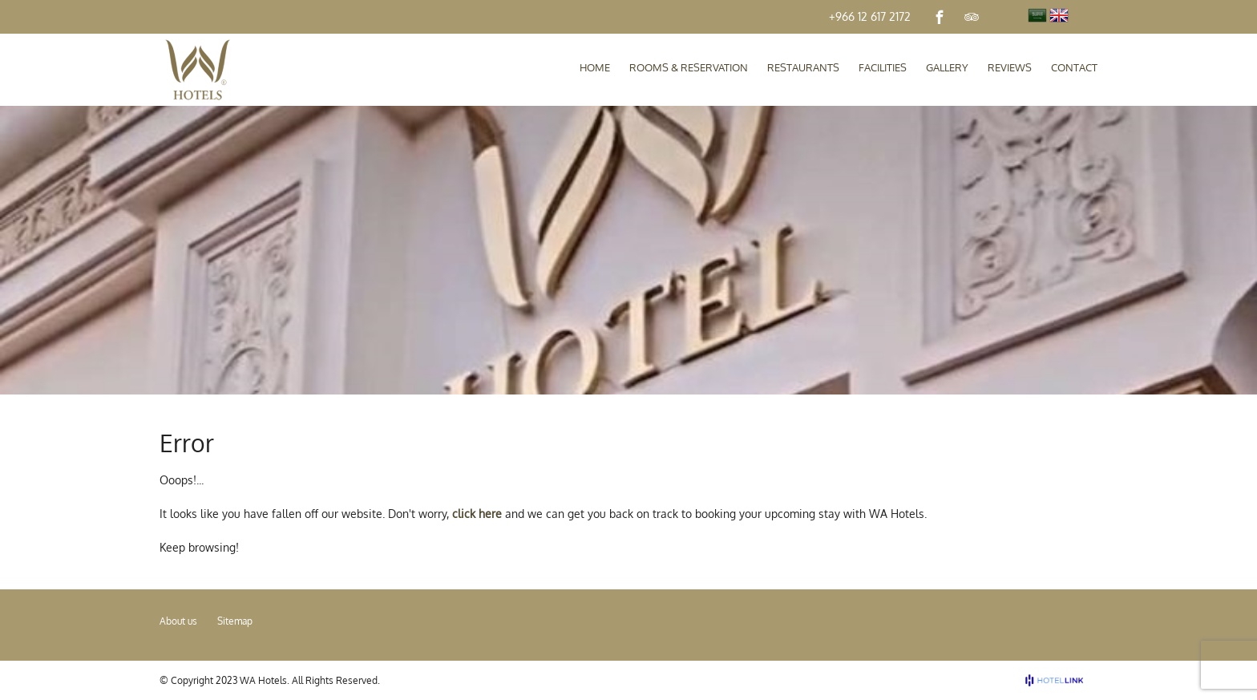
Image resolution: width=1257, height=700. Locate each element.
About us (178, 621)
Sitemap (235, 621)
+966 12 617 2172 (870, 16)
